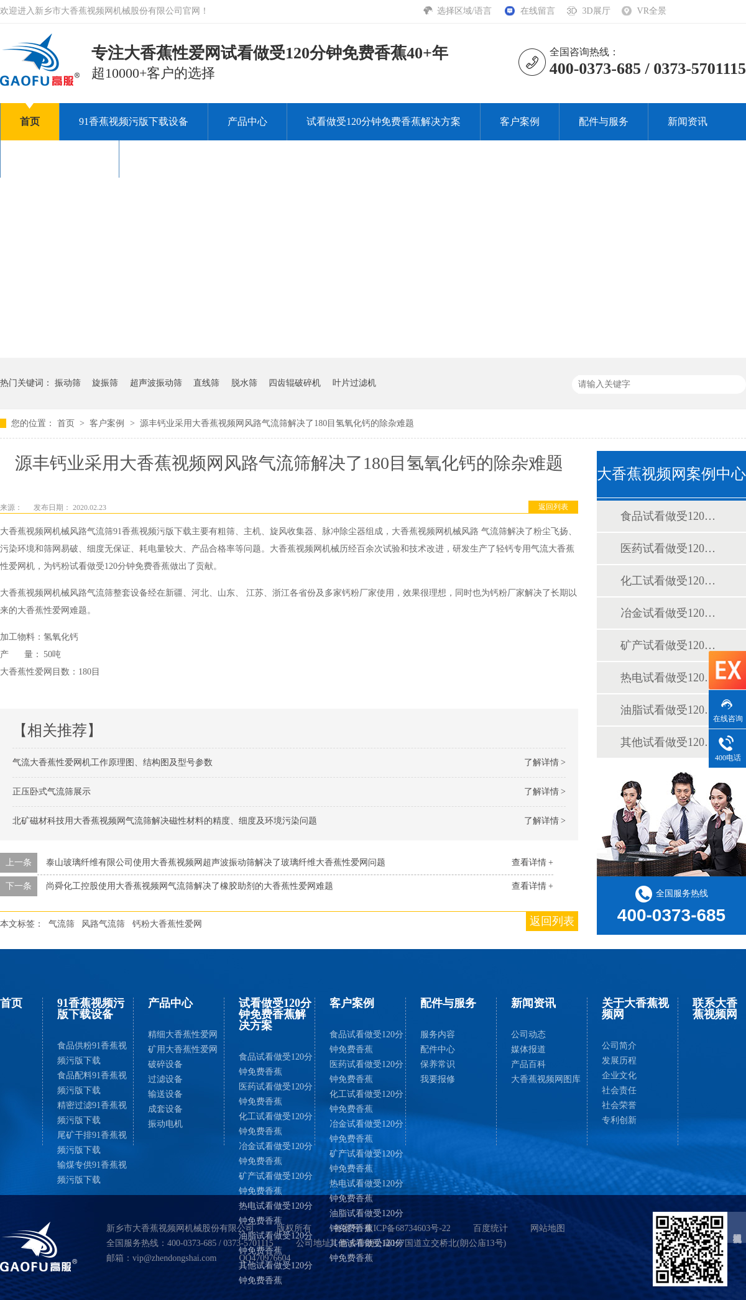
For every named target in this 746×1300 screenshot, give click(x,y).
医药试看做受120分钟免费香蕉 (276, 1094)
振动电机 (165, 1124)
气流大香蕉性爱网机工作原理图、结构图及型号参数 (112, 762)
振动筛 (68, 383)
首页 (30, 121)
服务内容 (437, 1034)
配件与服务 (604, 121)
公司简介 (619, 1045)
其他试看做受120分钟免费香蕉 (276, 1273)
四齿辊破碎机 (295, 383)
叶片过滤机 (354, 383)
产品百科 (528, 1064)
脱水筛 (244, 383)
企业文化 (619, 1075)
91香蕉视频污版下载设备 (133, 121)
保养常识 (437, 1064)
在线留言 (537, 11)
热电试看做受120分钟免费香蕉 (276, 1213)
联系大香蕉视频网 (178, 158)
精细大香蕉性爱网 (183, 1034)
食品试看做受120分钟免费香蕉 (276, 1064)
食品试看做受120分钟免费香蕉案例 (670, 516)
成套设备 (165, 1109)
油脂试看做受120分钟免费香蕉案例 (670, 710)
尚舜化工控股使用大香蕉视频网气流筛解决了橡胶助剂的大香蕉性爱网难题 (189, 886)
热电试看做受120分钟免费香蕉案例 (670, 677)
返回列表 (553, 506)
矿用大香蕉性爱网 (183, 1049)
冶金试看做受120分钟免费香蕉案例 (670, 613)
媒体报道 (528, 1049)
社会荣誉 (619, 1105)
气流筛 (61, 924)
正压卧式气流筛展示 (51, 791)
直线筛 (206, 383)
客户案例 (520, 121)
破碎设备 (165, 1064)
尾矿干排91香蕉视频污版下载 (92, 1142)
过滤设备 (165, 1079)
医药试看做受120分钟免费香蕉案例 (670, 548)
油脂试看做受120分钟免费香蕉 (276, 1243)
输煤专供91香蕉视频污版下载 (92, 1172)
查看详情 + (532, 862)
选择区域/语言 (465, 11)
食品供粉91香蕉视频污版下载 (92, 1053)
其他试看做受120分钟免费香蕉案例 (670, 742)
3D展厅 (596, 11)
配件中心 (437, 1049)
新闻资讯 (687, 121)
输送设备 (165, 1094)
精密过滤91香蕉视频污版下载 (92, 1113)
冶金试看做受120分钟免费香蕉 (276, 1154)
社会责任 (619, 1090)
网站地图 (547, 1228)
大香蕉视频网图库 (546, 1079)
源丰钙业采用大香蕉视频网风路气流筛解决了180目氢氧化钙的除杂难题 (277, 423)
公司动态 (528, 1034)
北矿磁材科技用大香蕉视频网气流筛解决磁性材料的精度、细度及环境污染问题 (164, 820)
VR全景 (651, 11)
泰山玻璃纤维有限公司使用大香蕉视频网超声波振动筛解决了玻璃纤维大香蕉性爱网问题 (215, 862)
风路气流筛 (103, 924)
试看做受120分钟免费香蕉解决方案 (383, 121)
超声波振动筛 (156, 383)
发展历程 (619, 1060)
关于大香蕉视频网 (59, 158)
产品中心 (247, 121)
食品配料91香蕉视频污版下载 (92, 1083)
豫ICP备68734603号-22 (407, 1228)
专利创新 (619, 1120)
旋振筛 (105, 383)
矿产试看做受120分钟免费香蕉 (276, 1183)
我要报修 (437, 1079)
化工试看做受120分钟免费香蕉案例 (670, 581)
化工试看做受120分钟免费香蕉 (276, 1124)
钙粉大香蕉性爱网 (167, 924)
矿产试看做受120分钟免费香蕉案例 (670, 645)
